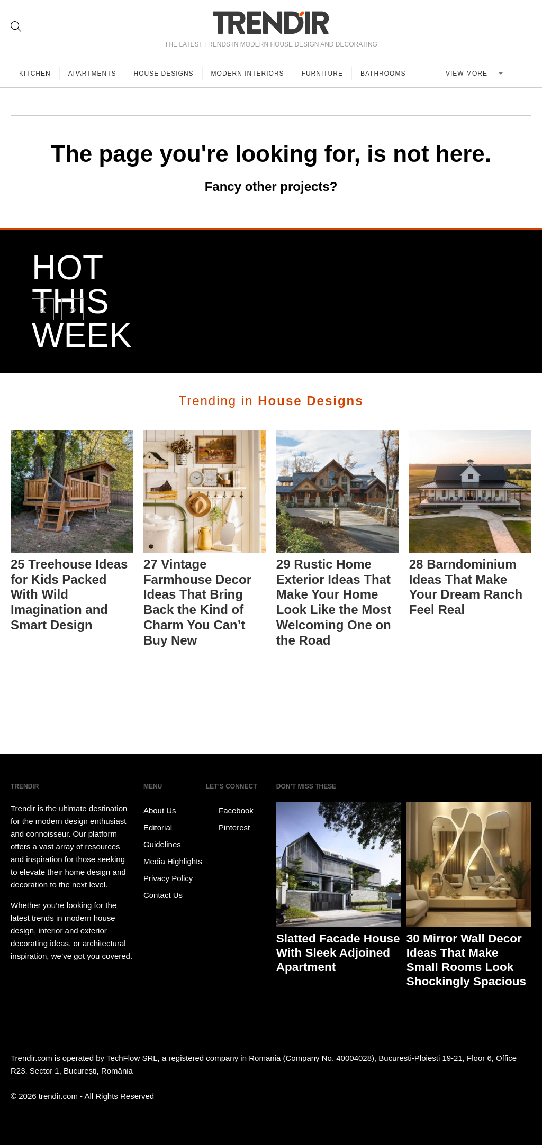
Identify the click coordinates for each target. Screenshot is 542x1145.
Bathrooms (382, 73)
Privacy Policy (168, 878)
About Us (159, 810)
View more (468, 73)
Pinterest (228, 827)
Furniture (322, 73)
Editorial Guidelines (162, 836)
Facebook (230, 811)
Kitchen (35, 73)
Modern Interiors (247, 73)
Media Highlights (172, 861)
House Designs (164, 73)
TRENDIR (271, 22)
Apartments (92, 73)
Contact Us (163, 895)
